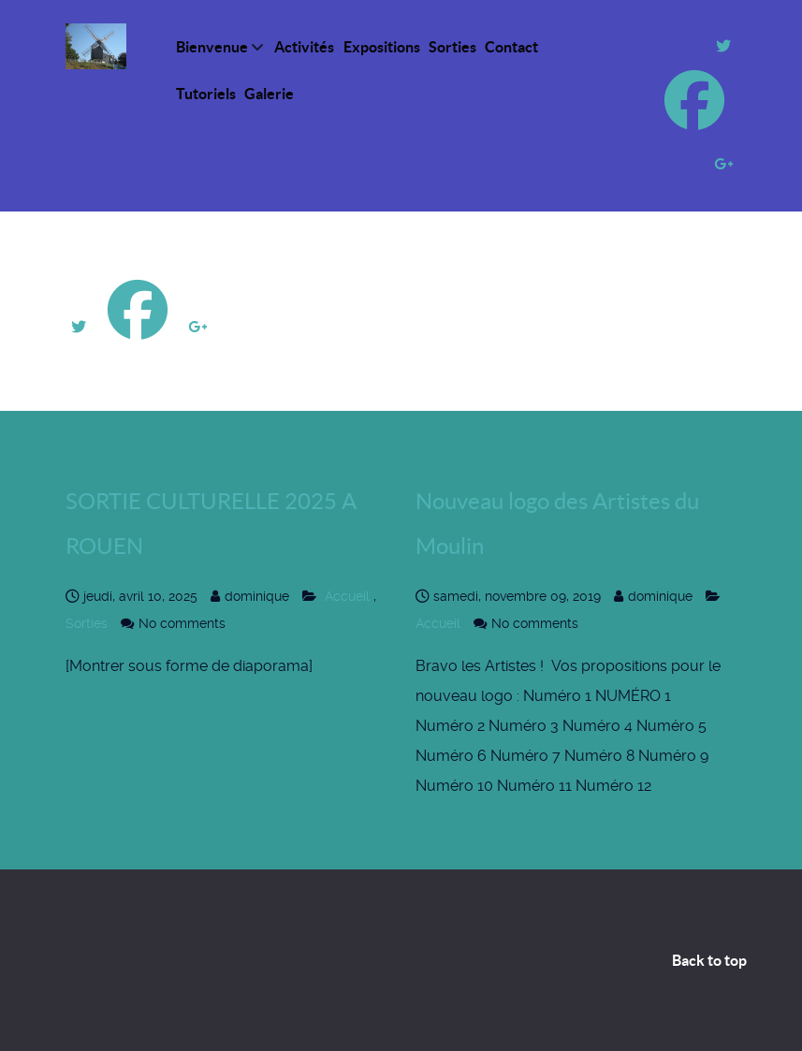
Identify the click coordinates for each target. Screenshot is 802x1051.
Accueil (347, 596)
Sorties (88, 623)
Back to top (709, 960)
